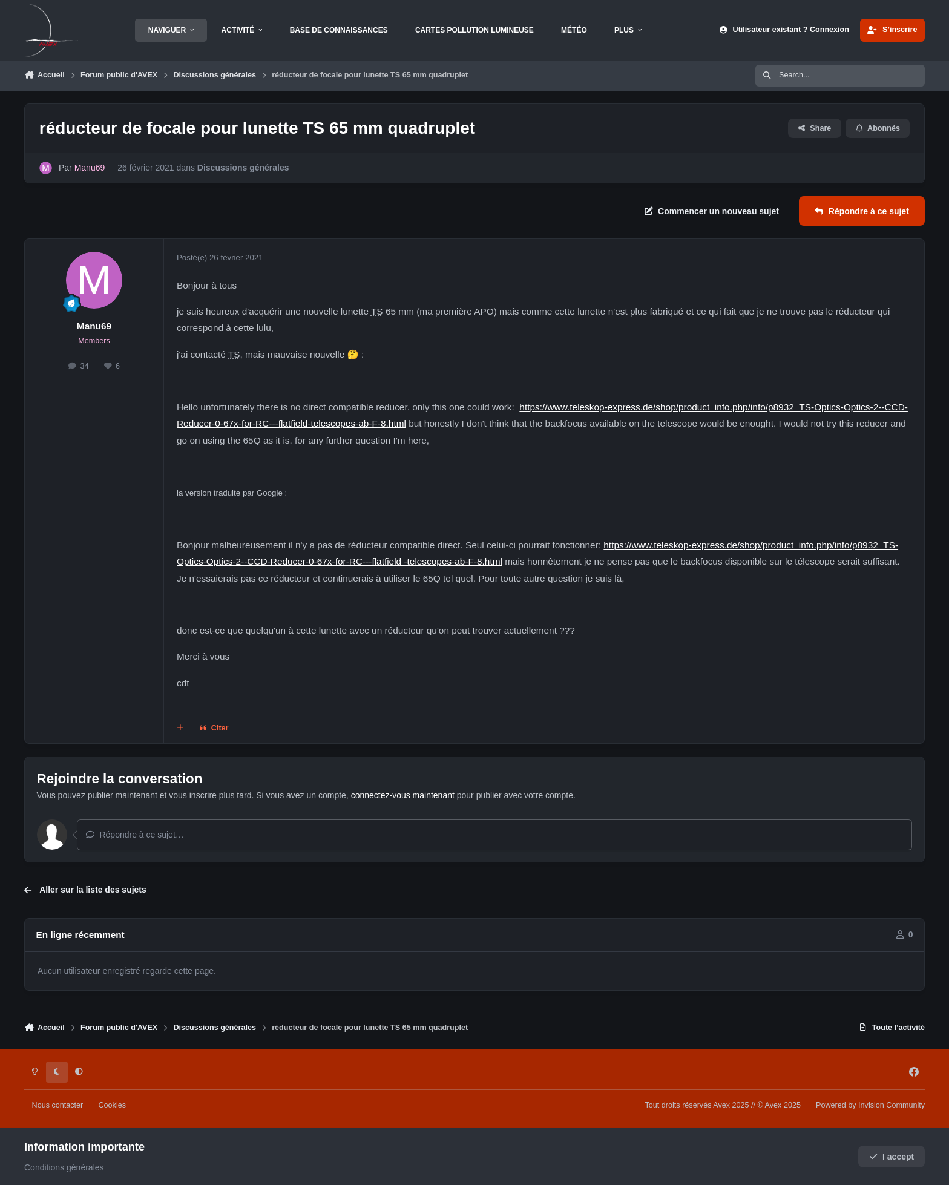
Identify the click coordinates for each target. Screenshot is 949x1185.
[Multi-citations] (180, 728)
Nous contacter (58, 1105)
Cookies (112, 1105)
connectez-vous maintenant (403, 795)
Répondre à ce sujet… (134, 834)
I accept (892, 1156)
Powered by (870, 1105)
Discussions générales (243, 167)
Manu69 (94, 326)
